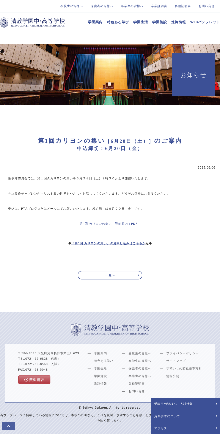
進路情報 (178, 22)
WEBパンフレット (205, 22)
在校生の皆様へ (71, 6)
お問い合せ (206, 6)
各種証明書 (183, 6)
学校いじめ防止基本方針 (184, 381)
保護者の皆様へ (102, 6)
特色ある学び (118, 22)
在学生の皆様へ (140, 373)
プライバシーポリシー (182, 366)
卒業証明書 (159, 6)
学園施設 (159, 22)
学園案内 (95, 22)
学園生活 (140, 22)
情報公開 (172, 388)
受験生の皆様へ (140, 366)
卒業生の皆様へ (132, 6)
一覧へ (110, 277)
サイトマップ (176, 373)
